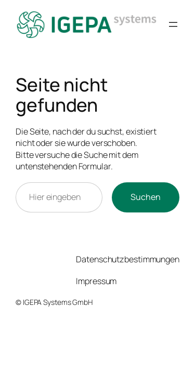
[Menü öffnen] (173, 24)
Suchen (146, 197)
